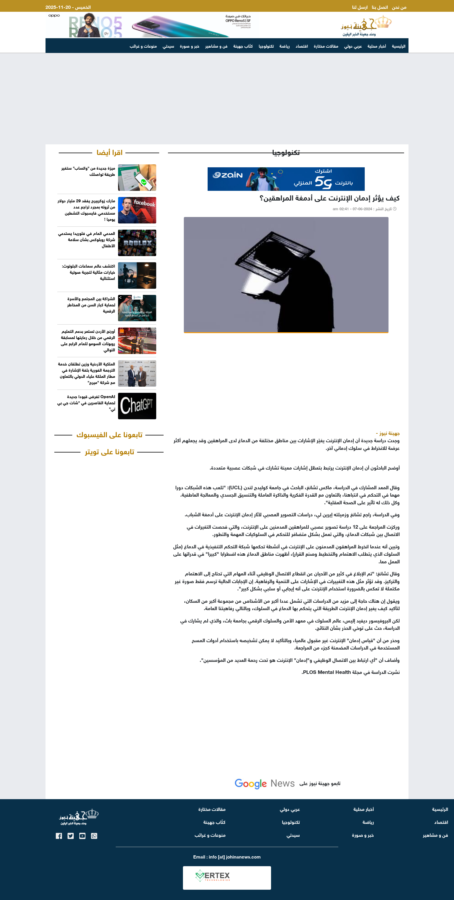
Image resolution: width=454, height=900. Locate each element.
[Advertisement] (227, 99)
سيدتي (168, 45)
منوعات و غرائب (143, 45)
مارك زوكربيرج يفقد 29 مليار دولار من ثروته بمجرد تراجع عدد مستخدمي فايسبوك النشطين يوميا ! (86, 209)
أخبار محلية (377, 45)
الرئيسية (399, 45)
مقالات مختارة (326, 45)
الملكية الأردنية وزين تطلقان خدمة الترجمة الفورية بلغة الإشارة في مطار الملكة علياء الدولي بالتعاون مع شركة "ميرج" (86, 372)
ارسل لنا (360, 6)
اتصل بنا (380, 6)
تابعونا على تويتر (109, 450)
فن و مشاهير (216, 45)
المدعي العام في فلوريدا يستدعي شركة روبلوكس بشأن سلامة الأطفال (86, 239)
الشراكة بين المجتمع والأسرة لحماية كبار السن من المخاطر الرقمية (91, 304)
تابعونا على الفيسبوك (109, 433)
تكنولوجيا (266, 45)
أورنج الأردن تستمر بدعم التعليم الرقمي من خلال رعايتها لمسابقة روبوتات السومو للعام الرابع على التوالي (88, 340)
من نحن (399, 6)
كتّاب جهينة (243, 45)
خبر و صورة (189, 45)
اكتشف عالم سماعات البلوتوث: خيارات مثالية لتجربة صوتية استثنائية (88, 271)
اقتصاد (302, 45)
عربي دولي (353, 45)
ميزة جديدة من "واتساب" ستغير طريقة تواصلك (88, 170)
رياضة (285, 45)
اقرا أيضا (109, 151)
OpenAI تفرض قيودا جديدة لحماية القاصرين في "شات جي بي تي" (86, 402)
